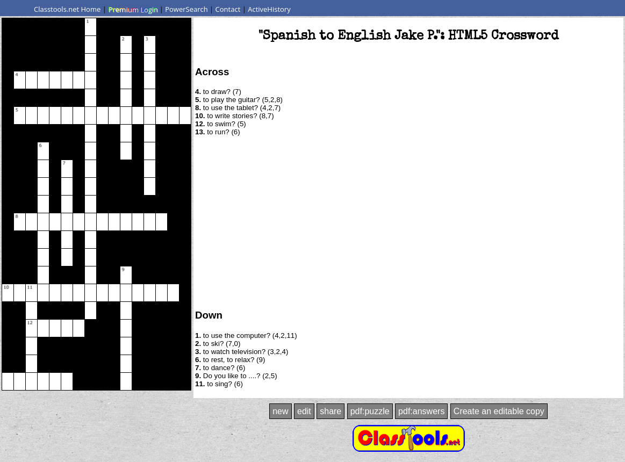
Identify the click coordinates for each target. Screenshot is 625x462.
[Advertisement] (408, 222)
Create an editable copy (499, 411)
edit (304, 411)
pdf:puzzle (370, 411)
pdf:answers (421, 411)
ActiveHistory (269, 9)
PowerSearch (186, 9)
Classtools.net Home (67, 9)
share (330, 411)
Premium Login (132, 9)
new (280, 411)
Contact (228, 9)
